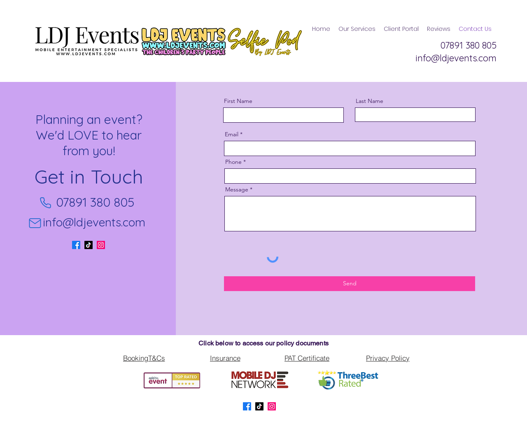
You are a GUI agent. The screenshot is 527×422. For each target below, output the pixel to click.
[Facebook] (76, 245)
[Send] (349, 283)
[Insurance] (225, 358)
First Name (238, 101)
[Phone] (45, 202)
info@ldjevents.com (94, 222)
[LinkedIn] (101, 245)
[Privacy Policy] (387, 358)
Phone (233, 162)
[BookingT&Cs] (144, 358)
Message (236, 189)
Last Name (369, 101)
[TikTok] (88, 245)
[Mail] (35, 223)
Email (231, 134)
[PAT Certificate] (307, 358)
